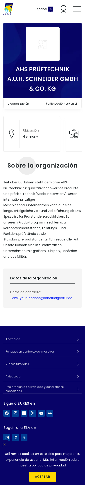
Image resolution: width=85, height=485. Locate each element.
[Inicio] (8, 9)
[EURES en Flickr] (49, 413)
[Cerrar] (4, 443)
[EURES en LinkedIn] (24, 413)
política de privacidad (49, 465)
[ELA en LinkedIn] (15, 437)
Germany (30, 136)
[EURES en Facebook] (6, 413)
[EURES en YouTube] (41, 413)
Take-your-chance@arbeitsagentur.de (41, 298)
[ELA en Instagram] (6, 437)
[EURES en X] (32, 413)
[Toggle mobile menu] (77, 9)
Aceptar (42, 476)
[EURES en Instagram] (15, 413)
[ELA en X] (24, 437)
